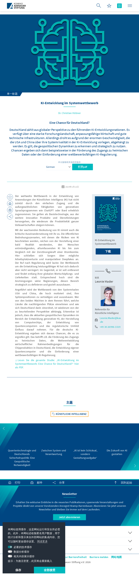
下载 (108, 251)
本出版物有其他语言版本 (69, 162)
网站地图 (116, 557)
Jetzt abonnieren (69, 517)
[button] (4, 428)
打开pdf (82, 166)
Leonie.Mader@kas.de (108, 319)
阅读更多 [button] (42, 541)
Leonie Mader (104, 281)
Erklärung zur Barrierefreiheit (69, 557)
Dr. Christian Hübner (69, 113)
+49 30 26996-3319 (107, 326)
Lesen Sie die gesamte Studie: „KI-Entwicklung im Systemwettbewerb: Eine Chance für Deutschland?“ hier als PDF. (47, 363)
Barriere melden (99, 557)
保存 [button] (18, 570)
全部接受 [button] (50, 570)
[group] (22, 447)
